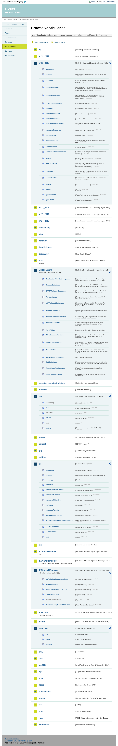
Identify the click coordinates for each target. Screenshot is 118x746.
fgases (42, 437)
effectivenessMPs (52, 87)
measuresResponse (53, 130)
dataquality (44, 254)
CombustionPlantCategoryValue (58, 279)
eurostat (43, 390)
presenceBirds (51, 147)
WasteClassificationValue (55, 368)
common (43, 241)
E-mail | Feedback (12, 739)
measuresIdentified (53, 113)
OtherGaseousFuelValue (55, 335)
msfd (41, 678)
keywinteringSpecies (54, 103)
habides (42, 457)
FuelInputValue (51, 297)
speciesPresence (52, 527)
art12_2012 (44, 56)
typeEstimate (51, 195)
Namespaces (10, 55)
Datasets (8, 29)
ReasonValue (51, 350)
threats (48, 184)
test (40, 705)
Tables (7, 33)
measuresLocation (53, 118)
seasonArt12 (50, 171)
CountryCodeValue (53, 285)
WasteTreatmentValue (54, 374)
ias (40, 464)
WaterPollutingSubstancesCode (58, 604)
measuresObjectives (53, 500)
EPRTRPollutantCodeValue (56, 291)
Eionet (15, 19)
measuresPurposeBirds (55, 123)
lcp (40, 672)
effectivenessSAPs (53, 95)
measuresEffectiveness (54, 490)
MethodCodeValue (53, 323)
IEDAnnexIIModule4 (48, 570)
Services (8, 51)
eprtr (41, 260)
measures (49, 108)
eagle (48, 639)
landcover (43, 628)
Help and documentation (14, 24)
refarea (48, 418)
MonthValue (50, 330)
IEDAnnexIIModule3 (48, 561)
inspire (42, 622)
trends (48, 189)
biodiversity (44, 227)
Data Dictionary (24, 19)
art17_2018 (44, 221)
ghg (40, 451)
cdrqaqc (49, 74)
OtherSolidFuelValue (53, 342)
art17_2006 (44, 208)
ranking (48, 158)
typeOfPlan (50, 200)
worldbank (44, 725)
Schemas (8, 42)
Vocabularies (10, 47)
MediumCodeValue (53, 311)
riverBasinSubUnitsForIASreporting (59, 520)
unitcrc (48, 428)
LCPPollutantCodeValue (55, 303)
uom (41, 711)
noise (41, 685)
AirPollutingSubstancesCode (57, 579)
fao (40, 396)
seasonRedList (51, 178)
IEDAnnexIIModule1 (48, 551)
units (47, 537)
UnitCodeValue (51, 362)
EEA (15, 2)
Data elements (10, 38)
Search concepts (59, 42)
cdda (41, 234)
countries (49, 81)
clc (47, 635)
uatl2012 (49, 644)
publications (44, 692)
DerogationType (52, 584)
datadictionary (45, 247)
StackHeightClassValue (54, 357)
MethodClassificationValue (56, 317)
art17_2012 (44, 214)
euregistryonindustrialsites (51, 383)
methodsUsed (51, 135)
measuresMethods (53, 495)
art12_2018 (44, 63)
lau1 (41, 652)
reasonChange (51, 163)
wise (41, 718)
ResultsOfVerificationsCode (56, 589)
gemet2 (42, 444)
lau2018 (42, 665)
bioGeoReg (50, 470)
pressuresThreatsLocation (56, 152)
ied (40, 545)
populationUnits (52, 140)
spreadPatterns (51, 532)
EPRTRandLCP (46, 270)
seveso (42, 698)
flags (47, 408)
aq (40, 50)
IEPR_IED (43, 612)
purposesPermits (52, 510)
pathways (49, 505)
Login (93, 1)
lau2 (41, 658)
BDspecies (50, 69)
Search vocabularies (41, 42)
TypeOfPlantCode (52, 594)
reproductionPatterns (54, 515)
